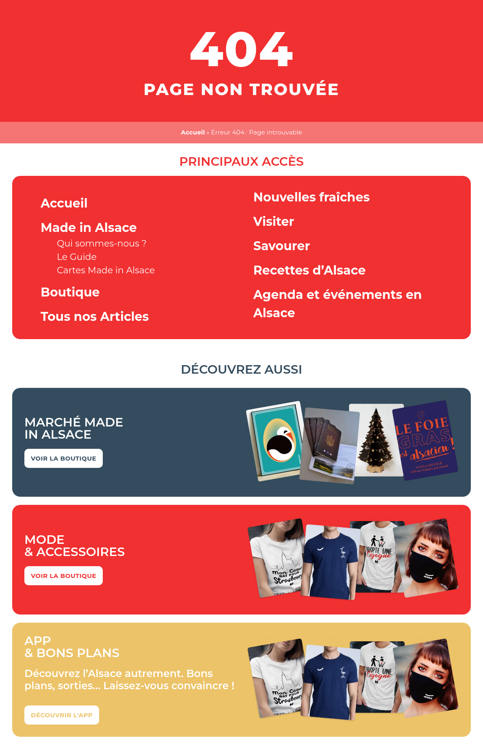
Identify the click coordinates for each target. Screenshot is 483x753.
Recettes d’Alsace (309, 270)
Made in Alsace (89, 227)
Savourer (281, 245)
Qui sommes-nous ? (102, 243)
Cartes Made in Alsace (106, 270)
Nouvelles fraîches (311, 197)
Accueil (193, 132)
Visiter (274, 221)
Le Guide (77, 256)
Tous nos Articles (95, 316)
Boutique (70, 292)
